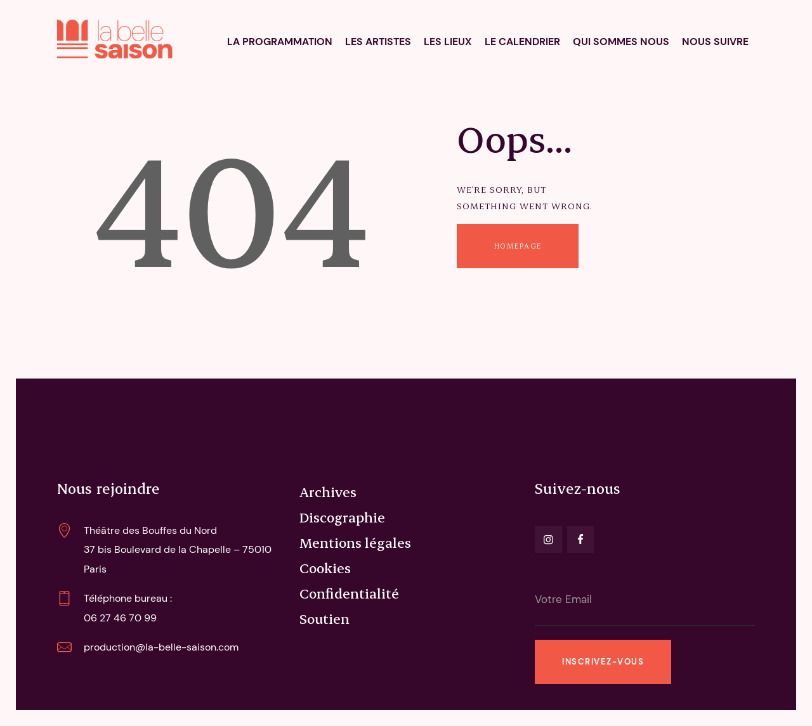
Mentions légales (355, 542)
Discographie (342, 517)
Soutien (324, 618)
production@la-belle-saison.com (161, 647)
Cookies (325, 567)
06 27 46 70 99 (120, 618)
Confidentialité (349, 593)
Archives (328, 491)
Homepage (518, 245)
